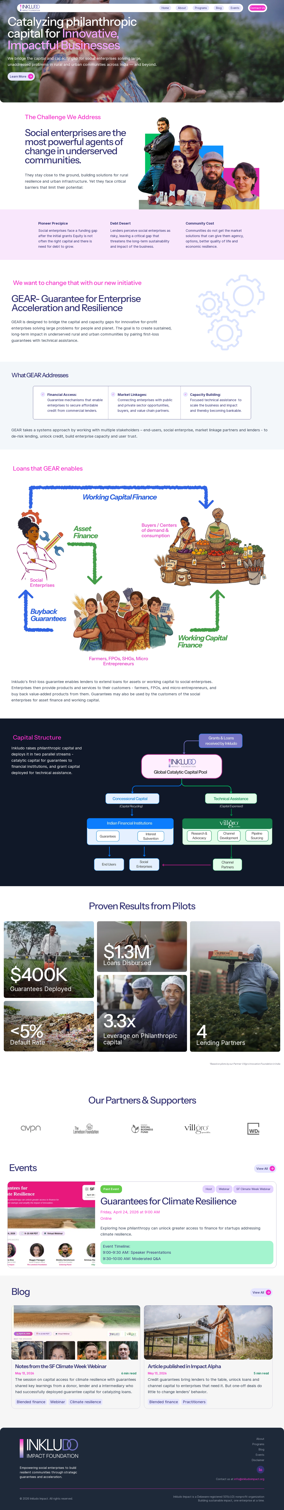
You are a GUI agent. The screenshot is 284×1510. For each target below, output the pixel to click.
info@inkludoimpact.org (249, 1479)
